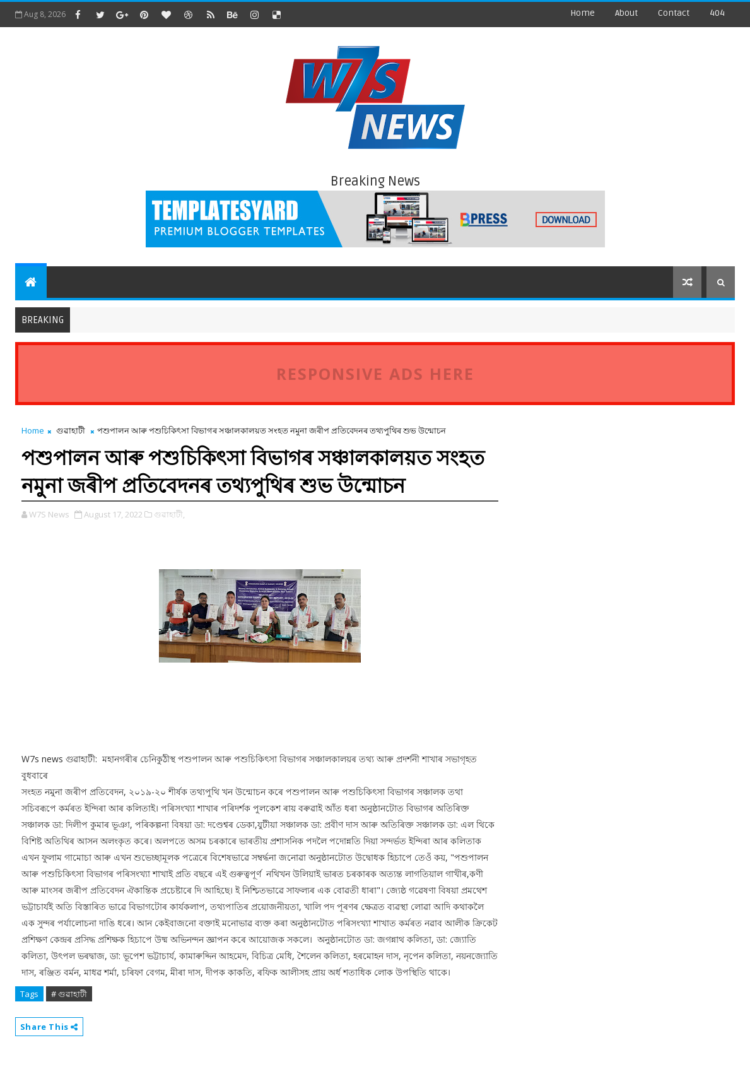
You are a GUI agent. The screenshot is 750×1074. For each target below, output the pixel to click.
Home (582, 13)
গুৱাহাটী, (169, 514)
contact (673, 13)
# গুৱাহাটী (69, 994)
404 (717, 13)
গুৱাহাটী (70, 430)
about (626, 13)
